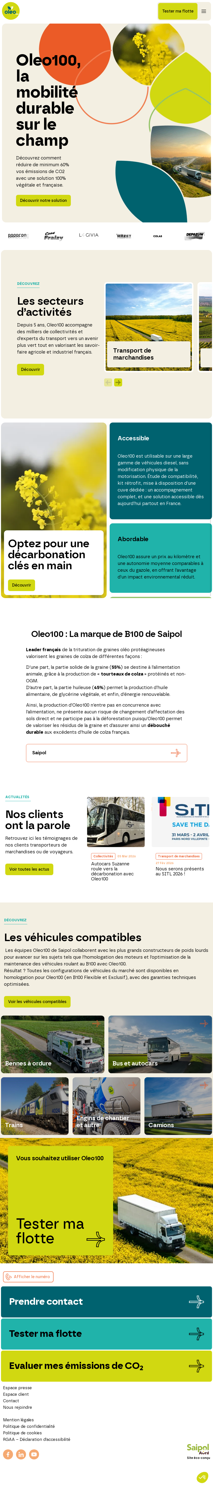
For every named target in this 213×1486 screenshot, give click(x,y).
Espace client (16, 1394)
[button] (28, 1276)
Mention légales (18, 1420)
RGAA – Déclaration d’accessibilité (36, 1440)
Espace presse (17, 1388)
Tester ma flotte (177, 11)
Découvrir (30, 370)
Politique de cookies (22, 1433)
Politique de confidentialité (29, 1427)
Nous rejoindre (17, 1408)
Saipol (39, 753)
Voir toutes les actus (29, 869)
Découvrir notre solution (43, 201)
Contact (11, 1401)
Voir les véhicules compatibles (37, 1002)
